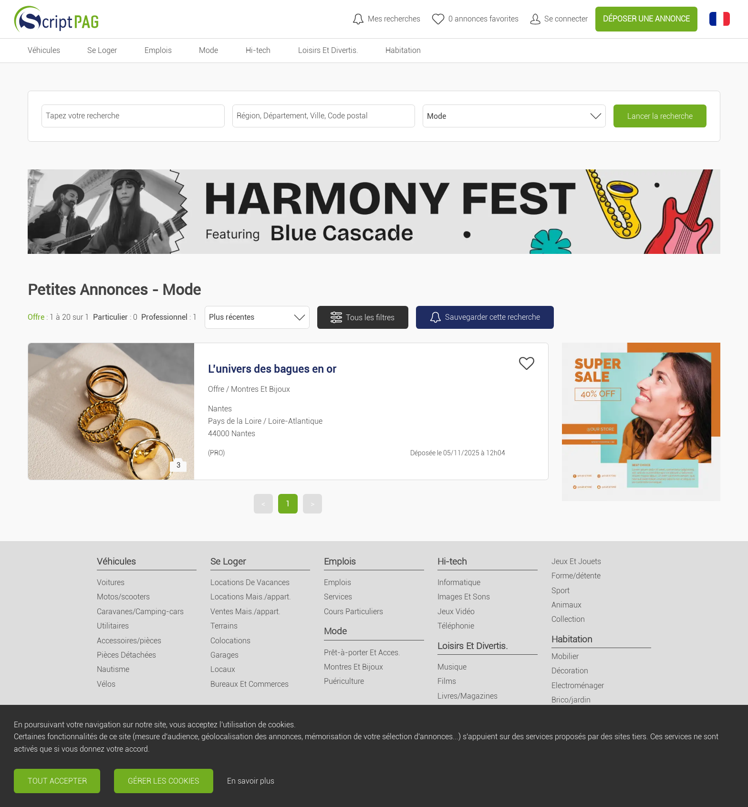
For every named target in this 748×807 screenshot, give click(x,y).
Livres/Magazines (467, 696)
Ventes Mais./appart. (245, 611)
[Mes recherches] (386, 19)
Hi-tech (452, 561)
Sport (560, 590)
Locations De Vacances (250, 582)
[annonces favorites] (475, 19)
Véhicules (116, 561)
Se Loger (228, 561)
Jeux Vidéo (456, 611)
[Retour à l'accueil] (56, 19)
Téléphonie (455, 625)
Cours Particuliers (353, 611)
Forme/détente (576, 575)
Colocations (230, 640)
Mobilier (565, 656)
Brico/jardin (571, 699)
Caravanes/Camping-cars (140, 611)
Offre (36, 317)
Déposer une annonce (646, 18)
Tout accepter (57, 781)
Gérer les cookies (163, 781)
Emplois (340, 561)
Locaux (222, 669)
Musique (452, 666)
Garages (224, 655)
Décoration (569, 670)
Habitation (571, 639)
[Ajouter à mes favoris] (526, 363)
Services (338, 596)
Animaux (566, 604)
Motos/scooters (123, 596)
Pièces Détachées (126, 655)
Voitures (111, 582)
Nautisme (113, 669)
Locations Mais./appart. (250, 596)
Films (446, 681)
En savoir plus (250, 781)
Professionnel (164, 317)
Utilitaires (113, 625)
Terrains (224, 625)
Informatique (458, 582)
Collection (568, 619)
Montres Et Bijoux (353, 666)
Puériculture (344, 681)
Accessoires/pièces (129, 640)
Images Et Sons (463, 596)
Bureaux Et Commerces (249, 684)
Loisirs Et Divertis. (472, 645)
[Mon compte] (559, 19)
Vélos (106, 684)
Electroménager (577, 685)
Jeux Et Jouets (576, 561)
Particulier (110, 317)
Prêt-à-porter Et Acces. (362, 652)
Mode (335, 631)
